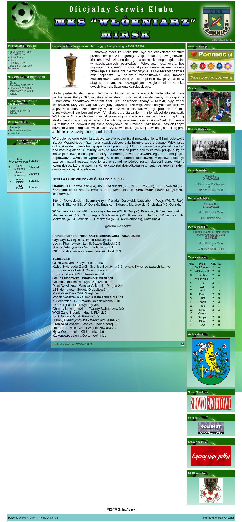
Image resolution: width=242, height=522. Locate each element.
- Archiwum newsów (19, 130)
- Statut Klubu (16, 57)
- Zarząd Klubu (16, 54)
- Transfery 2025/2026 (20, 85)
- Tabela (12, 93)
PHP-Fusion (29, 517)
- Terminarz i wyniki (19, 110)
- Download (14, 133)
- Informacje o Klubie (20, 51)
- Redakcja (14, 127)
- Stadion (13, 60)
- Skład (12, 82)
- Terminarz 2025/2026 (21, 91)
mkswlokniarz (62, 344)
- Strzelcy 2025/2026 (20, 88)
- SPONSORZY (17, 63)
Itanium (54, 517)
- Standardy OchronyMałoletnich (20, 67)
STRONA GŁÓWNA (21, 39)
